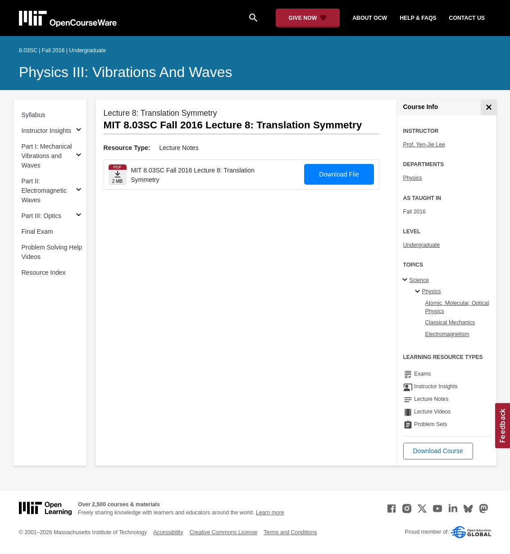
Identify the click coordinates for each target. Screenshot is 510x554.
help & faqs (418, 18)
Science (419, 280)
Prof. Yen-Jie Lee (424, 144)
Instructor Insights (47, 130)
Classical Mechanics (450, 322)
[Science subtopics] (406, 280)
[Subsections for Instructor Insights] (78, 131)
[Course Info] (488, 107)
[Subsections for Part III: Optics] (78, 216)
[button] (438, 451)
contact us (467, 18)
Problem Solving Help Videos (52, 252)
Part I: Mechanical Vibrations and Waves (47, 156)
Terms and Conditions (290, 532)
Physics (412, 178)
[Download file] (118, 174)
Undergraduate (421, 245)
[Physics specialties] (419, 292)
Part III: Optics (42, 215)
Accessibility (168, 532)
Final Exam (37, 231)
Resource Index (44, 272)
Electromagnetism (447, 334)
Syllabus (34, 114)
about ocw (369, 18)
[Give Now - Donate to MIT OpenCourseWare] (308, 18)
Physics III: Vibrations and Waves (125, 72)
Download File (339, 174)
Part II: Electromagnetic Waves (44, 190)
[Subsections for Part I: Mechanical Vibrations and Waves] (78, 156)
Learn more (270, 512)
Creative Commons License (223, 532)
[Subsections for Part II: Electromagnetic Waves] (78, 191)
